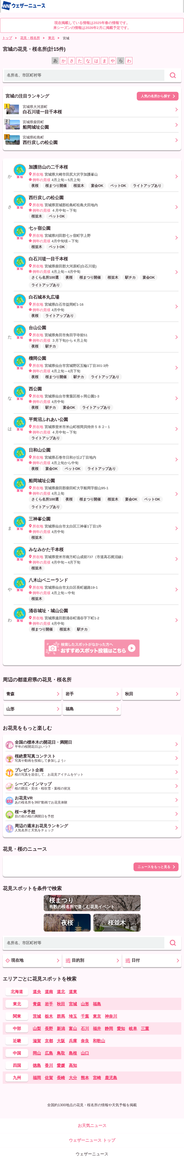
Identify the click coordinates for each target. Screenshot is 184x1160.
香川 (49, 1065)
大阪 (61, 1040)
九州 (17, 1077)
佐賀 (49, 1077)
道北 (61, 991)
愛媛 (61, 1065)
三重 (145, 1028)
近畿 (17, 1040)
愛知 (121, 1028)
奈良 (85, 1040)
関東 (17, 1016)
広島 (49, 1053)
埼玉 (73, 1016)
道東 (73, 991)
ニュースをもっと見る (154, 867)
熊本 (85, 1077)
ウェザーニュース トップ (92, 1140)
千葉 (85, 1016)
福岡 (37, 1077)
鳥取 (61, 1053)
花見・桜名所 (30, 38)
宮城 (73, 1004)
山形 (85, 1004)
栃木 (49, 1016)
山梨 (37, 1028)
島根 (73, 1053)
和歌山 (99, 1040)
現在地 (14, 960)
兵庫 (73, 1040)
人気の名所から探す (155, 96)
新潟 (61, 1028)
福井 (97, 1028)
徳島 (37, 1065)
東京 (97, 1016)
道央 (37, 991)
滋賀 (37, 1040)
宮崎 (97, 1077)
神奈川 (111, 1016)
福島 (97, 1004)
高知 (73, 1065)
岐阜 (133, 1028)
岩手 (49, 1004)
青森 (37, 1004)
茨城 (37, 1016)
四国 (17, 1065)
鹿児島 (111, 1077)
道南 (49, 991)
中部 (17, 1028)
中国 (17, 1053)
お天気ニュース (92, 1125)
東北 (51, 38)
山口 (85, 1053)
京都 (49, 1040)
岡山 (37, 1053)
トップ (7, 38)
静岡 (109, 1028)
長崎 (61, 1077)
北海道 (17, 991)
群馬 (61, 1016)
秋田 (61, 1004)
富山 (73, 1028)
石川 (85, 1028)
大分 (73, 1077)
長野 (49, 1028)
